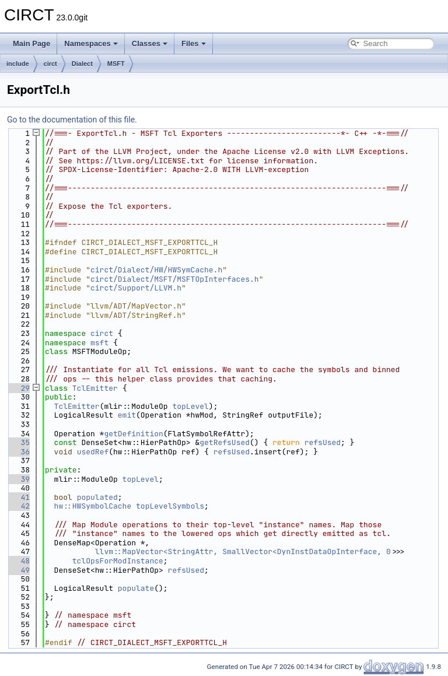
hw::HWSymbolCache (93, 506)
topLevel (190, 406)
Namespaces (91, 43)
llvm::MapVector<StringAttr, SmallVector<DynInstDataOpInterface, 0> (245, 551)
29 (18, 388)
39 (18, 479)
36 (18, 452)
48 (18, 561)
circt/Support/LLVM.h (135, 288)
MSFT (116, 63)
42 (18, 506)
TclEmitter (95, 388)
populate (136, 588)
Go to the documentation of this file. (72, 119)
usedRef (93, 452)
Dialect (82, 63)
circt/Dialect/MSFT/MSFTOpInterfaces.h (174, 279)
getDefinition (133, 434)
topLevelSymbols (170, 506)
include (17, 63)
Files (193, 43)
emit (127, 415)
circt (50, 63)
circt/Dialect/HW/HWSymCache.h (156, 270)
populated (97, 497)
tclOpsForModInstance (117, 561)
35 (18, 442)
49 (18, 570)
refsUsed (322, 442)
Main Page (31, 43)
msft (99, 343)
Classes (149, 43)
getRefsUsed (225, 442)
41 (18, 497)
